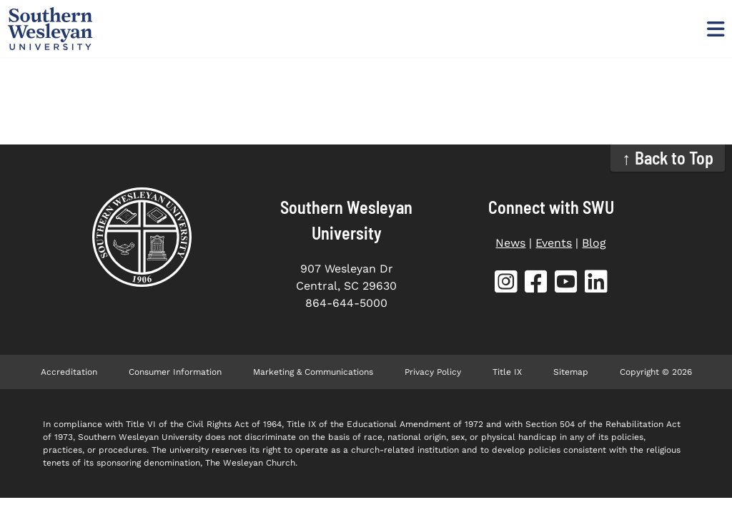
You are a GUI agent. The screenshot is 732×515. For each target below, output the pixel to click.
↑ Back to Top (668, 157)
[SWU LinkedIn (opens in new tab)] (596, 284)
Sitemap (570, 372)
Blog (594, 243)
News (510, 243)
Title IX (507, 372)
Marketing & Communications (313, 372)
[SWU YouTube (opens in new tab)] (566, 284)
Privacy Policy (433, 372)
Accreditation (69, 372)
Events (553, 243)
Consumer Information (175, 372)
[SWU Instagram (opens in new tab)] (506, 284)
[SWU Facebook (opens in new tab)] (536, 284)
